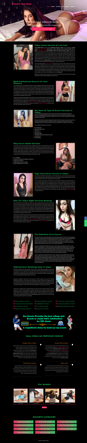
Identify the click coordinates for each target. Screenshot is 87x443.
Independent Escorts (42, 303)
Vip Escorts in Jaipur (21, 306)
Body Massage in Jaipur (21, 301)
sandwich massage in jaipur (65, 306)
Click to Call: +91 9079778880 (43, 29)
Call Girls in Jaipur (41, 306)
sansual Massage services (22, 308)
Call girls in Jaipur (48, 63)
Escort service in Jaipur (42, 50)
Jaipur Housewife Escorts (62, 347)
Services (67, 6)
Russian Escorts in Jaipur (43, 301)
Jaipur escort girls (43, 220)
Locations (58, 6)
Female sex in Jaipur (42, 308)
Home (48, 6)
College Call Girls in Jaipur (65, 301)
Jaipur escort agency (33, 101)
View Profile (20, 403)
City (63, 6)
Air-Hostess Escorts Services (23, 303)
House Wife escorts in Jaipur (65, 303)
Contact (73, 6)
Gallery (53, 6)
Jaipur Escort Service (42, 48)
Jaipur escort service (43, 103)
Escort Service (21, 4)
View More (44, 407)
